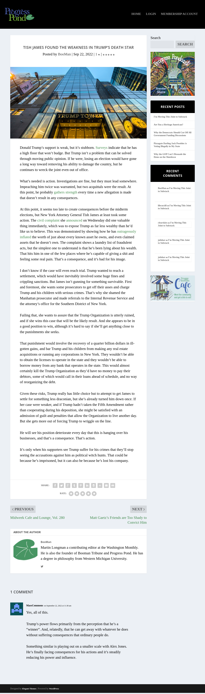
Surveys (101, 149)
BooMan (64, 55)
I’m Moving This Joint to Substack (170, 118)
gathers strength (65, 193)
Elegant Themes (29, 690)
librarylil (162, 206)
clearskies (162, 224)
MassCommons (34, 606)
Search (156, 39)
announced (74, 221)
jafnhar (161, 241)
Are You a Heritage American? (168, 126)
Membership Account (179, 15)
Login (151, 15)
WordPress (54, 690)
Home (136, 15)
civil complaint (48, 221)
